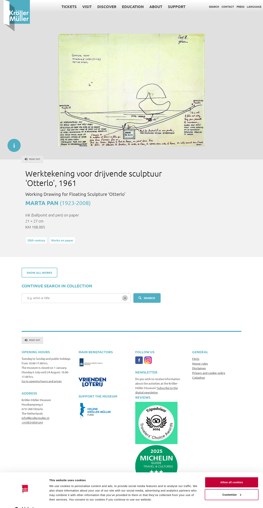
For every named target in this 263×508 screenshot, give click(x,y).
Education (129, 6)
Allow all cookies (231, 473)
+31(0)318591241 (32, 422)
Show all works (39, 272)
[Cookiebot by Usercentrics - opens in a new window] (24, 500)
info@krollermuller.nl (35, 418)
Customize (231, 485)
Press (237, 6)
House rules (200, 363)
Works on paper (62, 240)
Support (173, 6)
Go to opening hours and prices (42, 381)
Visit (83, 6)
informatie (12, 143)
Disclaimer (199, 368)
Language (250, 6)
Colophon (198, 377)
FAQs (195, 359)
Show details (58, 500)
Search (210, 6)
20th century (36, 240)
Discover (103, 6)
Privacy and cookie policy (208, 373)
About (152, 6)
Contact (224, 6)
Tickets (65, 6)
